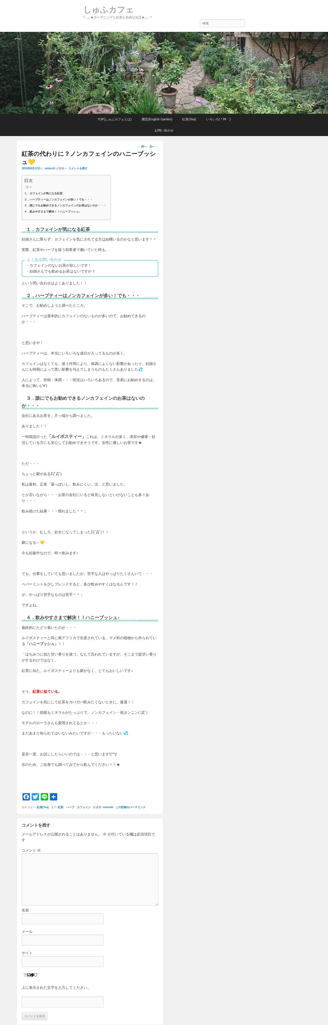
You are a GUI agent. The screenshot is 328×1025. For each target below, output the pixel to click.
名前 (25, 910)
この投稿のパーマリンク (130, 807)
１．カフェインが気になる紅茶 (43, 193)
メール (27, 932)
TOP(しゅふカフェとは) (114, 119)
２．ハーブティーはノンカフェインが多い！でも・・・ (58, 199)
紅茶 (60, 807)
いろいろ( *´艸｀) (218, 119)
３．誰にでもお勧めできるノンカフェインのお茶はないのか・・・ (65, 205)
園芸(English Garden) (157, 119)
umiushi (50, 168)
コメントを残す (77, 168)
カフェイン (84, 807)
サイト (27, 953)
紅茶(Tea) (189, 119)
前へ (142, 146)
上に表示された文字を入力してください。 (56, 988)
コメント (31, 850)
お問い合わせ (164, 130)
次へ (153, 146)
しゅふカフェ (108, 9)
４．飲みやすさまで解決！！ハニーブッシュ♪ (52, 211)
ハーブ (70, 807)
